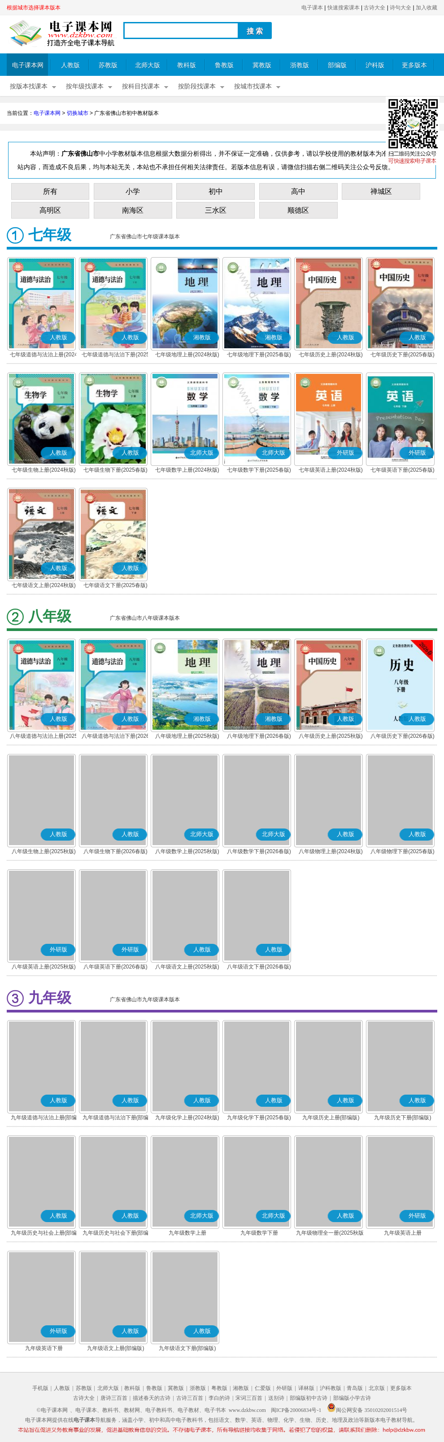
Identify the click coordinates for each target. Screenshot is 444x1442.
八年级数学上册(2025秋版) (187, 851)
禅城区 (381, 191)
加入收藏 (426, 7)
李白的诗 (219, 1398)
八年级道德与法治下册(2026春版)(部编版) (115, 737)
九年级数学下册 (259, 1233)
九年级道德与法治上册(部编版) (44, 1118)
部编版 (337, 65)
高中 (298, 191)
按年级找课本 (85, 86)
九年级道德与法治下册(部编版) (116, 1118)
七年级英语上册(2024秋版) (331, 470)
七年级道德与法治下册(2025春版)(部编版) (115, 355)
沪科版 (375, 65)
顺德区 (298, 210)
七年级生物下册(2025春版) (115, 470)
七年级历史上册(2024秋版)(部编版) (331, 355)
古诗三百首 (189, 1398)
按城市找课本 (253, 86)
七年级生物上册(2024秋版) (44, 470)
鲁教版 (224, 65)
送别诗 (276, 1398)
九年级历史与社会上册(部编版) (44, 1234)
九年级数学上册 (187, 1233)
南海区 (133, 210)
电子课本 (312, 7)
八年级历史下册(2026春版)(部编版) (402, 737)
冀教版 (261, 65)
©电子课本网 (52, 1410)
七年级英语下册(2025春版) (402, 470)
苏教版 (108, 65)
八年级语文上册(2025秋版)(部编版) (187, 968)
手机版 (40, 1388)
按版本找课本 (29, 86)
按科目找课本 (141, 86)
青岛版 (355, 1388)
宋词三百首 (248, 1398)
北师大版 (147, 65)
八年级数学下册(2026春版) (259, 851)
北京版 (377, 1388)
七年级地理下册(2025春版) (259, 354)
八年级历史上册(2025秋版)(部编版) (331, 737)
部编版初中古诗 (308, 1398)
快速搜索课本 (343, 7)
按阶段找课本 (197, 86)
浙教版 (299, 65)
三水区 (215, 210)
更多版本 (414, 65)
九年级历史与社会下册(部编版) (116, 1234)
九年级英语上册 (403, 1233)
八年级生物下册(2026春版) (115, 851)
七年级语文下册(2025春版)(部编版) (115, 586)
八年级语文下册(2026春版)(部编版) (259, 968)
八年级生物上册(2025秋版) (44, 851)
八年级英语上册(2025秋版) (44, 967)
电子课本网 (28, 65)
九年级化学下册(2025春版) (259, 1117)
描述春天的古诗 (151, 1398)
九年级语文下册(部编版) (187, 1348)
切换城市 (77, 113)
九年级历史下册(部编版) (402, 1117)
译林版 (306, 1388)
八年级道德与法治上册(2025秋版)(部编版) (44, 737)
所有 (50, 191)
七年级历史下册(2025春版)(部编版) (402, 355)
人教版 (70, 65)
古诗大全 (374, 7)
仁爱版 (263, 1388)
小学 (133, 191)
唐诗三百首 (113, 1398)
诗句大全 (400, 7)
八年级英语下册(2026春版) (115, 967)
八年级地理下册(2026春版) (259, 736)
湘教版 (241, 1388)
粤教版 (219, 1388)
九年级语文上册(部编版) (115, 1348)
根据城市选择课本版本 (34, 7)
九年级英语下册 (44, 1348)
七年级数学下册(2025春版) (259, 470)
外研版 (284, 1388)
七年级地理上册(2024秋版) (187, 354)
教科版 (186, 65)
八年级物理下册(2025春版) (402, 851)
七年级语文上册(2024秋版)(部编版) (44, 586)
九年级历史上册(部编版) (331, 1117)
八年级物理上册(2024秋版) (331, 851)
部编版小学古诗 (352, 1398)
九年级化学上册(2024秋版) (187, 1117)
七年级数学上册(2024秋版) (187, 470)
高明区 (50, 210)
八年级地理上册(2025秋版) (187, 736)
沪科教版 (330, 1388)
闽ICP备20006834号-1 (296, 1410)
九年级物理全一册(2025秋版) (331, 1233)
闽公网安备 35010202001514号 (367, 1410)
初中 (216, 191)
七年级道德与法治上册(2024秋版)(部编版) (44, 355)
